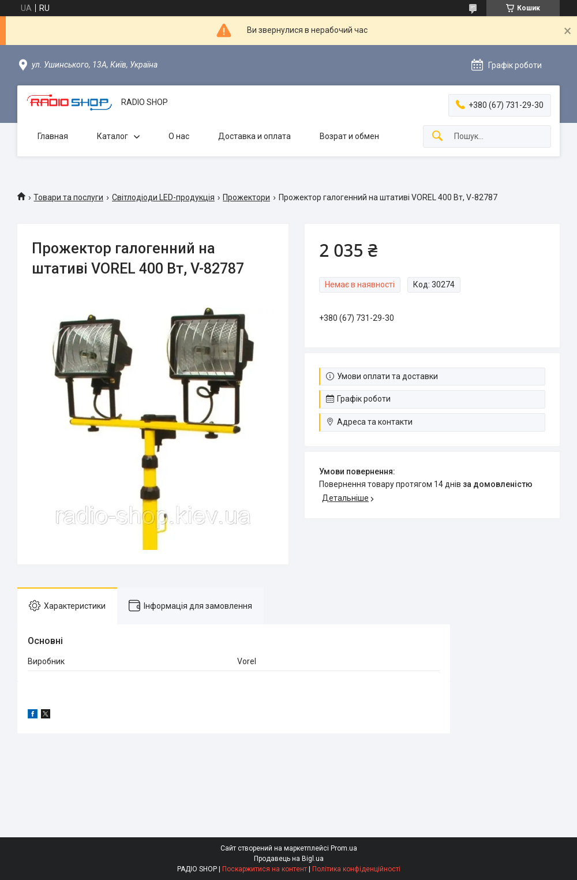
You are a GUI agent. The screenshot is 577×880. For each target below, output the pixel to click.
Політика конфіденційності (356, 869)
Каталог (112, 136)
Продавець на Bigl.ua (289, 859)
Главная (53, 136)
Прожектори (246, 197)
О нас (178, 136)
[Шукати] (437, 136)
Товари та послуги (68, 197)
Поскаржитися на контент (264, 869)
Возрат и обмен (349, 136)
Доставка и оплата (254, 136)
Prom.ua (344, 848)
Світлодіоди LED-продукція (163, 197)
